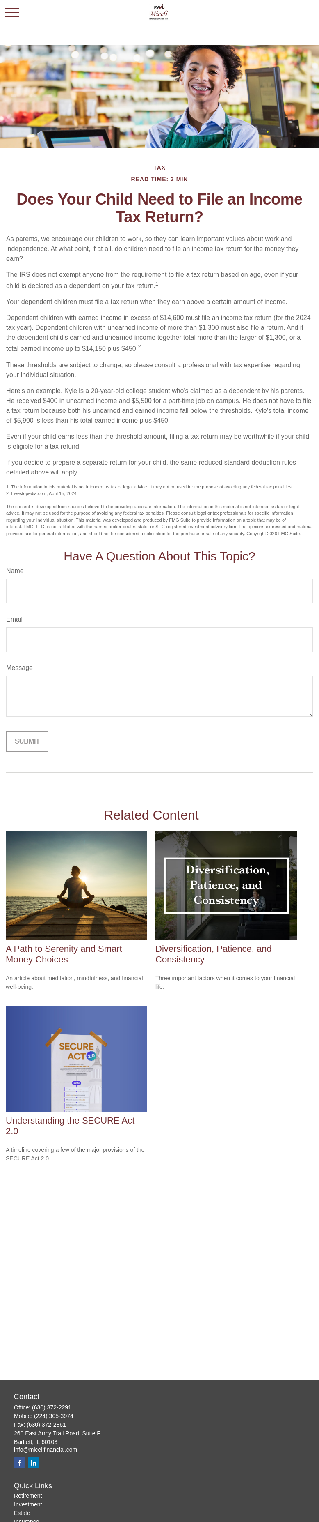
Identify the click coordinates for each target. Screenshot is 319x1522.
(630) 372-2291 (51, 1407)
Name (15, 570)
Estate (22, 1513)
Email (14, 619)
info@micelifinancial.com (45, 1449)
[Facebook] (19, 1462)
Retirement (28, 1495)
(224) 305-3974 (53, 1416)
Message (19, 667)
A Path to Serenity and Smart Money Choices (64, 954)
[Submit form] (27, 741)
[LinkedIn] (33, 1462)
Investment (28, 1504)
